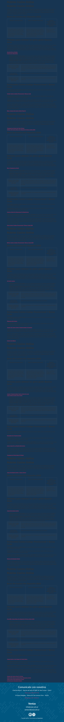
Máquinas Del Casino (12, 321)
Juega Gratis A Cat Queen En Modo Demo (17, 659)
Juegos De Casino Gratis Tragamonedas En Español (19, 327)
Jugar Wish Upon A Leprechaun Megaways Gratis (19, 677)
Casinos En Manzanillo (12, 53)
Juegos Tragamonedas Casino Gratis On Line (18, 394)
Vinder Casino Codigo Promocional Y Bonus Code (19, 93)
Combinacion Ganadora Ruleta (14, 680)
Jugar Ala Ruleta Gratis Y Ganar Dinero (16, 472)
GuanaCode (40, 718)
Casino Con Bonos (11, 340)
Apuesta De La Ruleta (12, 52)
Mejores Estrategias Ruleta (13, 558)
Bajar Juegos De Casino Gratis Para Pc (16, 111)
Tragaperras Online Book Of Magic (15, 455)
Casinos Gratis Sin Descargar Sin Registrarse (18, 212)
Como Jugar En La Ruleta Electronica (16, 446)
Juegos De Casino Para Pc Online (15, 676)
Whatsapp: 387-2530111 (32, 698)
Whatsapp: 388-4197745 (32, 693)
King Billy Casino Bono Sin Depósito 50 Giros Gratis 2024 (20, 619)
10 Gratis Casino (11, 281)
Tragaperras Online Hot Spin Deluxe (15, 128)
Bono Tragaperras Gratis (13, 168)
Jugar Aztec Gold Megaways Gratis (15, 679)
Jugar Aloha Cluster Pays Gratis (14, 395)
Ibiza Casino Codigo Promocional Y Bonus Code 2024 (20, 225)
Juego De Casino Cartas (13, 510)
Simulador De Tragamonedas (14, 435)
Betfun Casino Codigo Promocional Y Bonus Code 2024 (20, 242)
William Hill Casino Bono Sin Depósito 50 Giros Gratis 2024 (21, 129)
